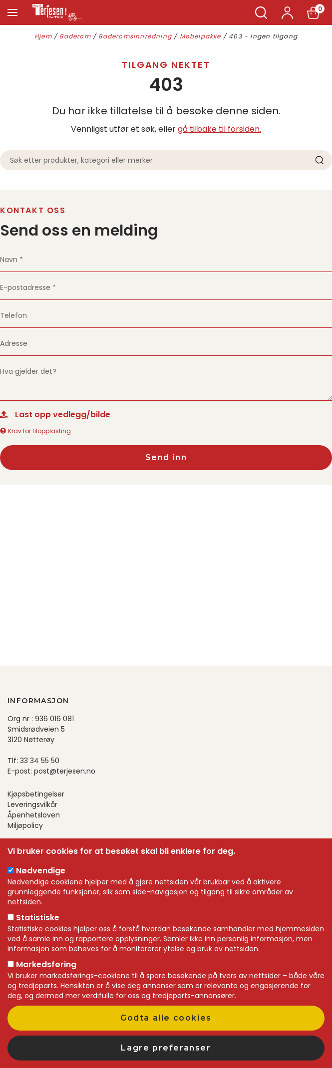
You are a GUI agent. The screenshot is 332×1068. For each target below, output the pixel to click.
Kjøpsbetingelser (35, 794)
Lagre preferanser (166, 1048)
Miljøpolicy (25, 825)
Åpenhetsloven (33, 815)
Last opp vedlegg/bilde (62, 414)
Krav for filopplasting (35, 431)
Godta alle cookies (166, 1018)
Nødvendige (40, 870)
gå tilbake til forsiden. (219, 129)
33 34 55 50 (39, 761)
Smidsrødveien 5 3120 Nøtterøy (36, 734)
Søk (261, 12)
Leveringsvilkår (32, 804)
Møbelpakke (200, 36)
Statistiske (37, 917)
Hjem (43, 36)
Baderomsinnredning (135, 36)
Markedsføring (46, 964)
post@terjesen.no (64, 771)
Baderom (74, 36)
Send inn (166, 457)
